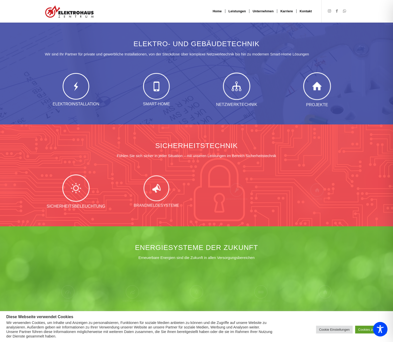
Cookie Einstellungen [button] (334, 329)
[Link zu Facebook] (337, 11)
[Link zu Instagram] (329, 11)
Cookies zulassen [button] (371, 329)
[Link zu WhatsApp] (344, 11)
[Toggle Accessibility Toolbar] (380, 329)
